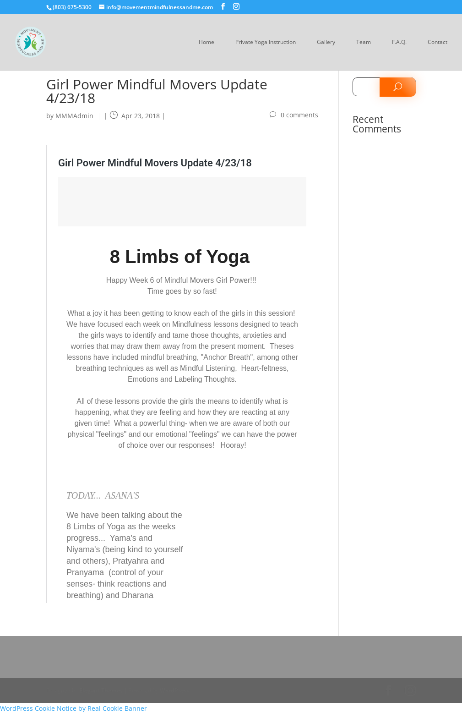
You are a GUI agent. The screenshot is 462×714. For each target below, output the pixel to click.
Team (363, 42)
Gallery (326, 42)
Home (206, 42)
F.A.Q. (399, 42)
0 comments (299, 114)
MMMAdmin (74, 115)
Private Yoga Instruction (265, 42)
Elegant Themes (101, 690)
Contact (437, 42)
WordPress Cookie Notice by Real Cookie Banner (73, 708)
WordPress (174, 690)
